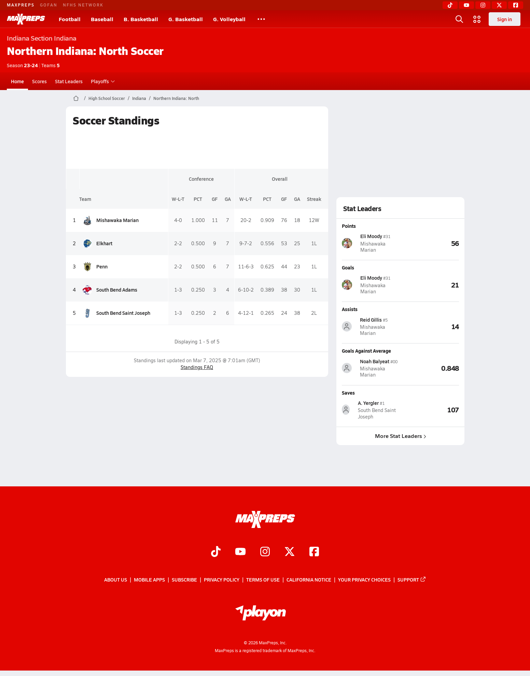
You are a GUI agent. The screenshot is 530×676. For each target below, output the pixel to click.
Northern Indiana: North (176, 98)
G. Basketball (185, 19)
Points (349, 226)
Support (412, 579)
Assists (350, 309)
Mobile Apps (149, 579)
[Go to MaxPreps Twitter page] (289, 552)
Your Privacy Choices (364, 579)
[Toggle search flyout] (459, 19)
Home (17, 81)
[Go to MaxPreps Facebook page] (314, 552)
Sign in (504, 19)
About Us (115, 579)
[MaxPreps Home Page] (76, 98)
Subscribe (184, 579)
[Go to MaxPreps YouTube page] (240, 552)
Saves (348, 392)
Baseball (102, 19)
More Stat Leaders (400, 436)
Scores (39, 81)
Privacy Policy (221, 579)
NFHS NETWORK (83, 5)
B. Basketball (141, 19)
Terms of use (263, 579)
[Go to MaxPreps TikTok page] (215, 552)
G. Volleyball (229, 19)
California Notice (309, 579)
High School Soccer (106, 98)
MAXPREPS (20, 5)
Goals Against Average (366, 351)
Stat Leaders (69, 81)
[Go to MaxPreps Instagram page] (265, 552)
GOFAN (48, 5)
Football (70, 19)
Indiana (139, 98)
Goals (348, 267)
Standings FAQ (197, 367)
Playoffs (102, 81)
